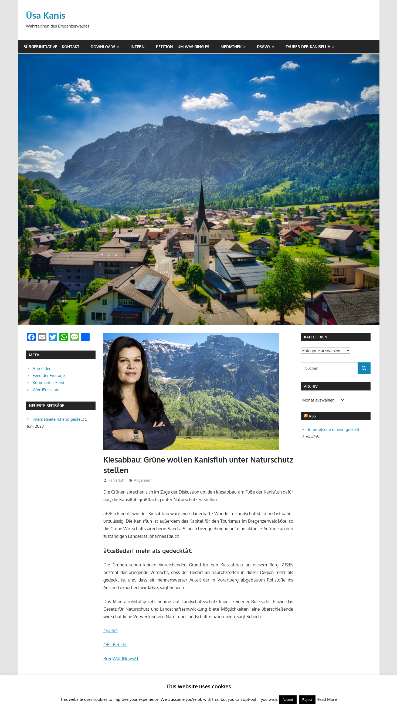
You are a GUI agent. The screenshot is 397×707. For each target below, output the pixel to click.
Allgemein (142, 480)
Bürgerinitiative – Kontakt (51, 46)
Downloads (103, 46)
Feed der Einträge (49, 375)
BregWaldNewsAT (121, 658)
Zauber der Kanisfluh (308, 46)
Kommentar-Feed (48, 382)
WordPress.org (46, 389)
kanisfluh (116, 480)
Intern (138, 46)
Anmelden (42, 368)
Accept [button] (288, 699)
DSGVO (263, 46)
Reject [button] (307, 699)
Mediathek (231, 46)
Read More (327, 699)
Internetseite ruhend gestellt (58, 419)
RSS (312, 416)
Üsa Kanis (45, 15)
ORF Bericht (115, 644)
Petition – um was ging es (182, 46)
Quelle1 (110, 630)
